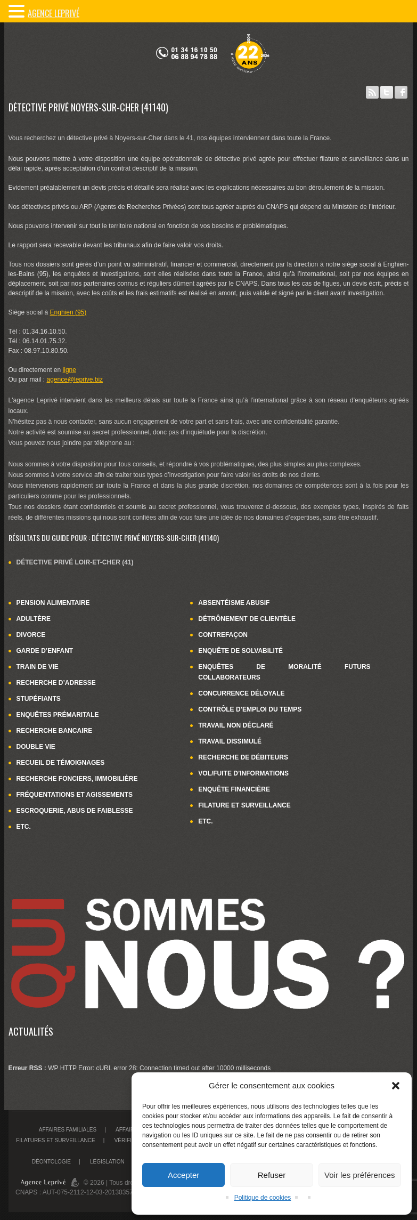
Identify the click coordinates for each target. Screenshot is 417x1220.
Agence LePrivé (53, 13)
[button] (395, 1085)
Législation (107, 1162)
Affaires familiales (67, 1130)
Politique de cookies (262, 1197)
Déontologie (51, 1162)
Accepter (183, 1174)
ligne (69, 370)
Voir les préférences (359, 1174)
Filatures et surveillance (55, 1140)
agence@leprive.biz (75, 379)
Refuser (272, 1174)
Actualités (31, 1031)
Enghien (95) (68, 312)
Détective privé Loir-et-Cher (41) (75, 562)
